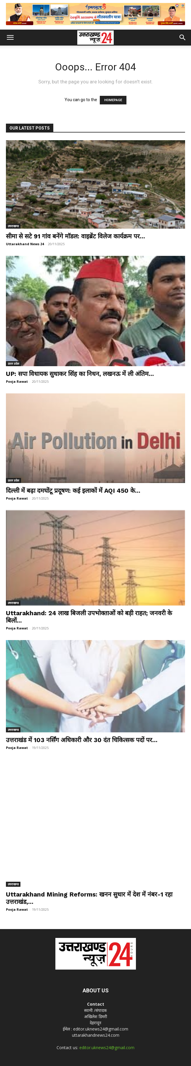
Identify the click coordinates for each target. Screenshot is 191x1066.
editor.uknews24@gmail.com (106, 1008)
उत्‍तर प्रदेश (13, 363)
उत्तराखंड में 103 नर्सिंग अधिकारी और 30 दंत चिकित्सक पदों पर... (82, 740)
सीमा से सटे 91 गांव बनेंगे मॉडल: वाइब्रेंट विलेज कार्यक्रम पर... (75, 236)
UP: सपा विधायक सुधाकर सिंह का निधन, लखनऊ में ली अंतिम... (80, 373)
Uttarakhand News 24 (25, 244)
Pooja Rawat (17, 381)
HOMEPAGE (113, 100)
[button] (10, 38)
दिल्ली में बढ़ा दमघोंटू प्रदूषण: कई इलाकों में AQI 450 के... (73, 490)
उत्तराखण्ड (13, 226)
